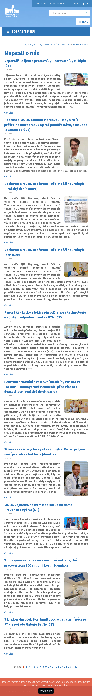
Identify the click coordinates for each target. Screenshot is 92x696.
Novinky (48, 44)
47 (76, 666)
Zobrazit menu (21, 31)
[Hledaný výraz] (67, 13)
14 (65, 666)
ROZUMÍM (46, 691)
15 (69, 666)
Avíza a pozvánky (62, 44)
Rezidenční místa (58, 3)
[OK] (87, 13)
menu (83, 21)
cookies (64, 685)
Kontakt (74, 3)
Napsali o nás (80, 44)
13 (61, 666)
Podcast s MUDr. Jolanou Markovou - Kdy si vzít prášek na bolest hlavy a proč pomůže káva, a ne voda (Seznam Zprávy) (45, 125)
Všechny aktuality (33, 44)
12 (57, 666)
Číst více (8, 112)
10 (49, 666)
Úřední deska (40, 3)
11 (53, 666)
